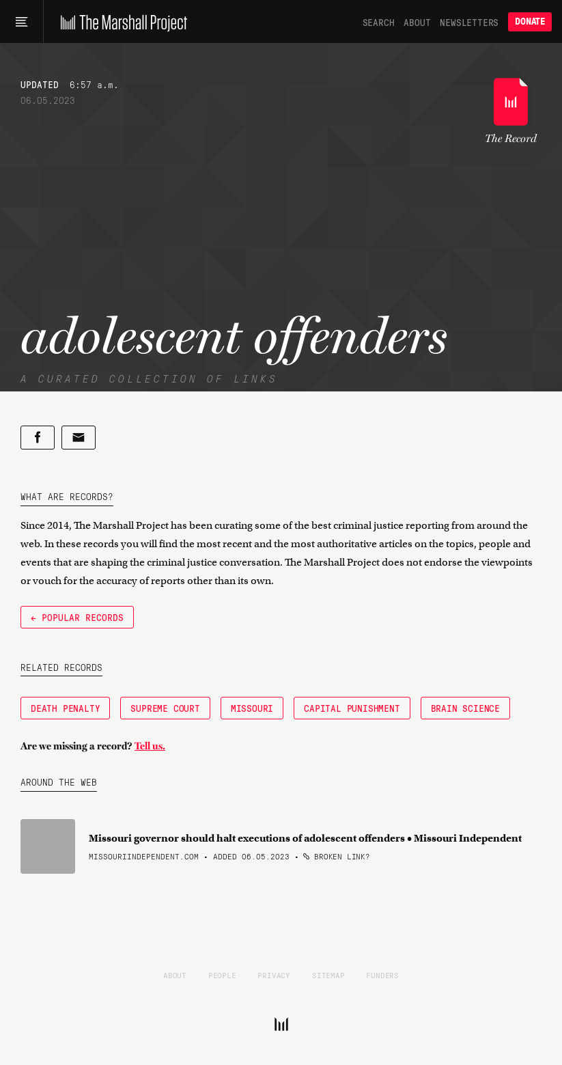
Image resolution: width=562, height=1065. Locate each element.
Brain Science (465, 708)
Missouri (252, 708)
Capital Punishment (351, 708)
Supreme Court (164, 708)
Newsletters (469, 22)
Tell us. (150, 746)
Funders (382, 974)
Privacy (273, 974)
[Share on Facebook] (37, 437)
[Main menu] (21, 22)
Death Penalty (65, 708)
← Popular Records (77, 617)
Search (379, 22)
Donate (530, 21)
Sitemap (328, 974)
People (222, 974)
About (417, 22)
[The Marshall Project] (120, 22)
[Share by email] (78, 437)
